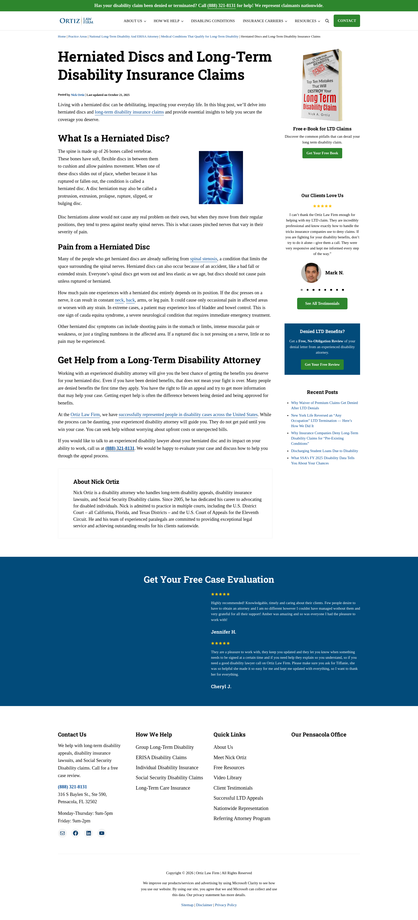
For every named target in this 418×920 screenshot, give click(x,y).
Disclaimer (204, 905)
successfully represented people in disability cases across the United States (188, 414)
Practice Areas (77, 36)
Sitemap (187, 905)
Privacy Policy (226, 905)
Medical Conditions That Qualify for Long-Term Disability (199, 36)
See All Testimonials (322, 303)
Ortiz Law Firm (85, 414)
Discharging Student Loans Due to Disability (324, 451)
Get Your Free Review (322, 364)
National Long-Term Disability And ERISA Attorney (124, 36)
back (130, 300)
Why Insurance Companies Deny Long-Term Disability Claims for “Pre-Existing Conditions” (324, 438)
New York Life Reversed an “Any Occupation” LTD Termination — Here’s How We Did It (321, 420)
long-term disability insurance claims (129, 112)
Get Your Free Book (322, 153)
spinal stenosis (203, 258)
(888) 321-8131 (221, 5)
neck (119, 300)
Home (62, 36)
